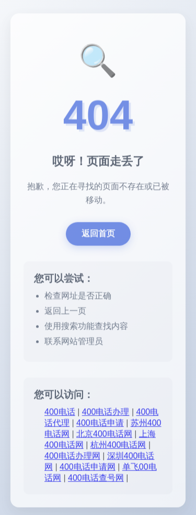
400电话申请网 (88, 467)
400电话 (59, 412)
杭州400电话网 (118, 445)
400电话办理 (106, 412)
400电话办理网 (72, 456)
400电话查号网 (96, 478)
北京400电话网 (104, 434)
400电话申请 (100, 423)
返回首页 (98, 234)
